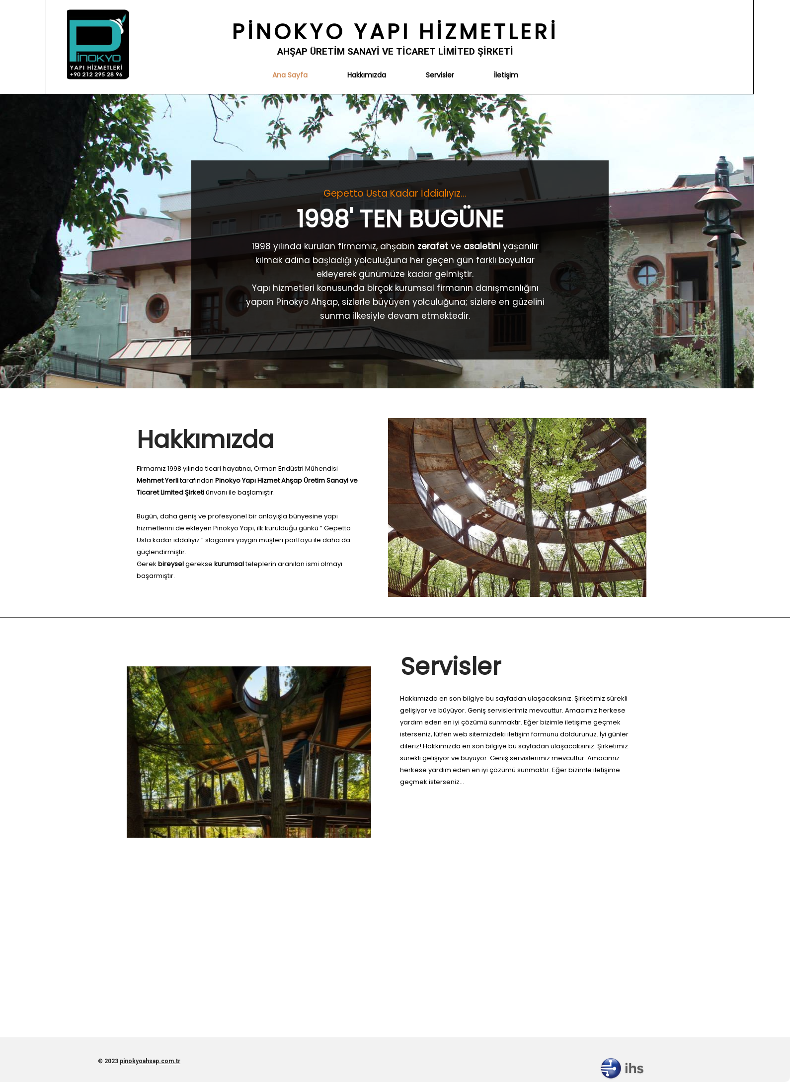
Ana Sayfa (290, 75)
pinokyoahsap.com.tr (150, 1061)
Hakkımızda (366, 75)
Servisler (440, 75)
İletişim (506, 75)
